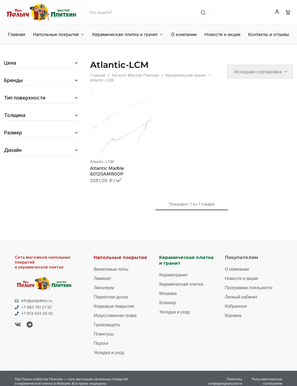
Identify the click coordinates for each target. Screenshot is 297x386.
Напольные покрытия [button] (58, 34)
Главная (16, 34)
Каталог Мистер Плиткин (135, 75)
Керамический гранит (185, 75)
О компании (184, 34)
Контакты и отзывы (268, 34)
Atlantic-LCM (102, 161)
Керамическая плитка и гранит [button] (127, 34)
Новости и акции (222, 34)
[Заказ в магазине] (260, 72)
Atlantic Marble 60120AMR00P (107, 171)
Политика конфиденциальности (225, 381)
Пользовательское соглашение (267, 381)
